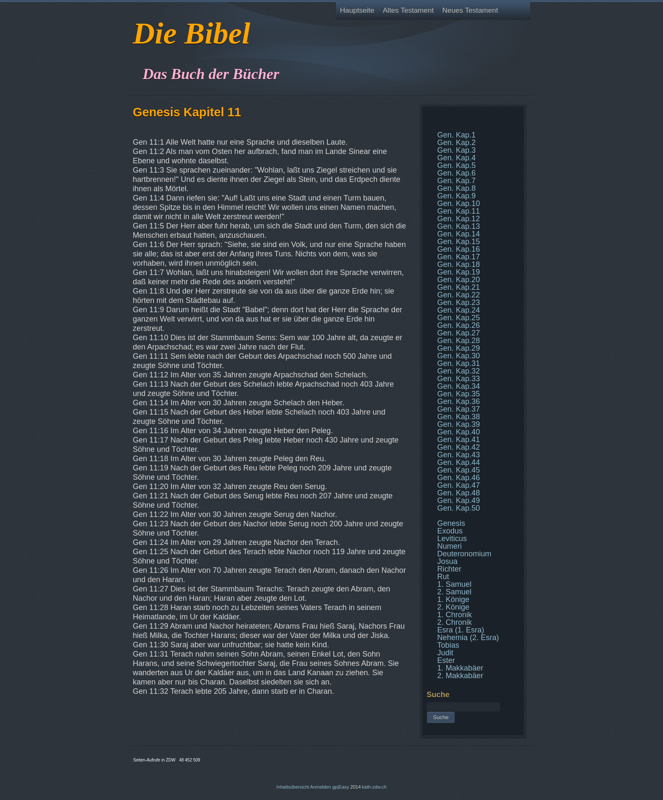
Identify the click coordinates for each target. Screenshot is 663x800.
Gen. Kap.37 (458, 409)
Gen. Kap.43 (458, 455)
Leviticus (452, 538)
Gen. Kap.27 (458, 333)
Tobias (448, 645)
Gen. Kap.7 (456, 180)
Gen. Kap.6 (456, 173)
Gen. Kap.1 (456, 135)
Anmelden (320, 786)
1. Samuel (454, 584)
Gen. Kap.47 (458, 485)
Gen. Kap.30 (458, 356)
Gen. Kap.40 (458, 432)
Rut (443, 576)
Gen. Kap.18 (458, 264)
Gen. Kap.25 (458, 317)
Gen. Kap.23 (458, 302)
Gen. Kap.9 (456, 196)
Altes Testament (408, 10)
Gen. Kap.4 (456, 158)
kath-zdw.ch (374, 786)
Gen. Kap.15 (458, 241)
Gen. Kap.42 (458, 447)
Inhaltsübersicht (293, 786)
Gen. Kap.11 (458, 211)
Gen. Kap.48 (458, 493)
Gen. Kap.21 (458, 287)
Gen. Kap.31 (458, 363)
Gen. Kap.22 (458, 295)
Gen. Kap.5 (456, 165)
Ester (446, 660)
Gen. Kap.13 (458, 226)
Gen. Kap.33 (458, 378)
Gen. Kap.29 (458, 348)
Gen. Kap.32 (458, 371)
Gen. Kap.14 (458, 234)
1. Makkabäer (460, 668)
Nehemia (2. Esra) (468, 637)
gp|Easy (340, 786)
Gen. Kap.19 (458, 272)
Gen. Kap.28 (458, 340)
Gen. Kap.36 (458, 401)
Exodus (450, 531)
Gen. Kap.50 (458, 508)
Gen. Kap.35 (458, 394)
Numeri (449, 546)
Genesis (451, 523)
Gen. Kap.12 (458, 218)
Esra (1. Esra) (460, 630)
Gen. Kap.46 (458, 477)
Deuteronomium (464, 554)
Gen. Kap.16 (458, 249)
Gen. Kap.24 (458, 310)
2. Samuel (454, 592)
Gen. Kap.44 (458, 462)
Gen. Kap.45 (458, 470)
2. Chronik (454, 622)
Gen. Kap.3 (456, 150)
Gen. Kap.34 (458, 386)
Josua (447, 561)
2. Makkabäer (460, 675)
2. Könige (453, 607)
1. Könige (453, 599)
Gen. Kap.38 (458, 416)
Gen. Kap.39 (458, 424)
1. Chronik (454, 614)
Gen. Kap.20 (458, 279)
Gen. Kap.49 (458, 500)
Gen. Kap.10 (458, 203)
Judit (445, 653)
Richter (449, 569)
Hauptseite (357, 10)
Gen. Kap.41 (458, 439)
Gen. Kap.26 (458, 325)
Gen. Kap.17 (458, 257)
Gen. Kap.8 (456, 188)
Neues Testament (470, 10)
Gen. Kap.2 (456, 142)
